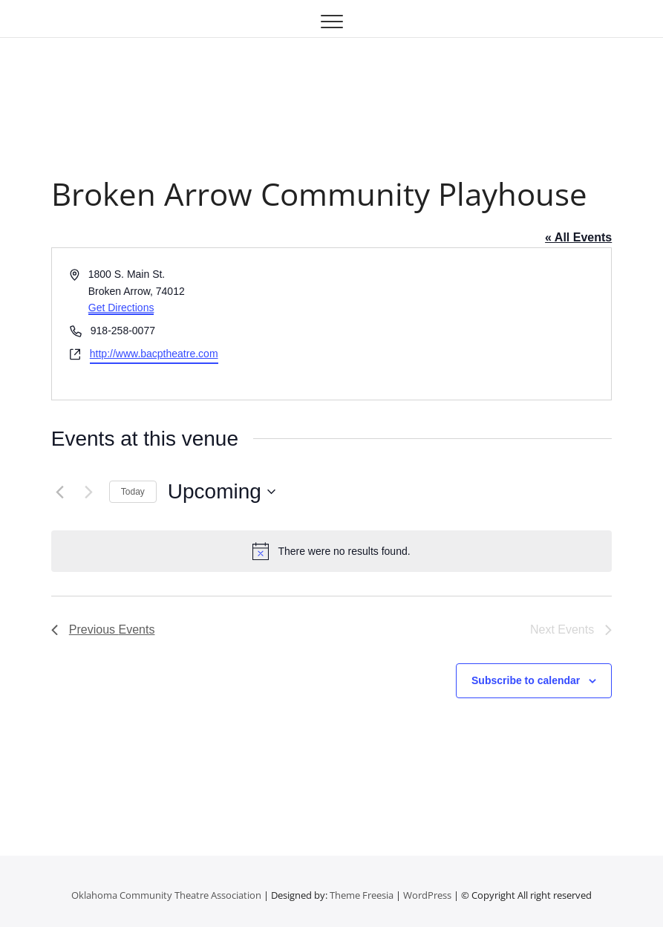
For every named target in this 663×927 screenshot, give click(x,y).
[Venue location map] (470, 323)
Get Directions (121, 307)
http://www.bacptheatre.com (154, 354)
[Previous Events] (60, 492)
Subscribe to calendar (525, 680)
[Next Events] (89, 492)
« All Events (578, 237)
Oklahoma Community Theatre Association (166, 895)
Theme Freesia (361, 895)
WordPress (427, 895)
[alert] (331, 551)
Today (133, 492)
